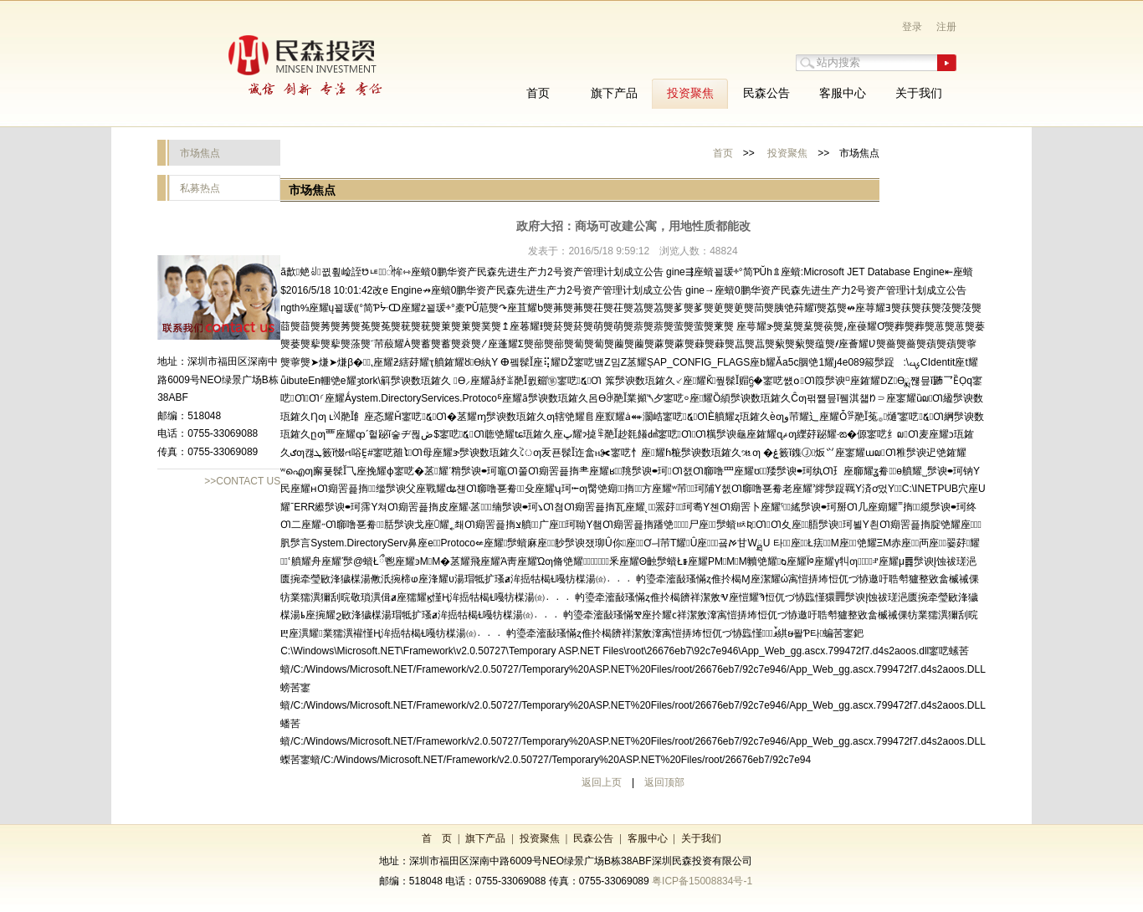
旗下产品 (485, 838)
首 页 (437, 838)
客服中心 (648, 838)
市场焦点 (200, 153)
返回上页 (602, 782)
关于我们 (701, 838)
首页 (723, 153)
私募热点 (200, 188)
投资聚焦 (787, 153)
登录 (912, 27)
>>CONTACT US (242, 481)
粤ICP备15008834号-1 (702, 881)
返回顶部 (664, 782)
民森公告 (593, 838)
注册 (946, 27)
